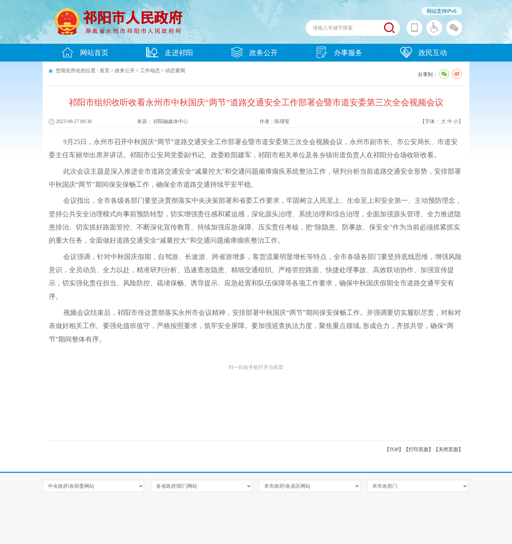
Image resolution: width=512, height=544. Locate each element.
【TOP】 (394, 449)
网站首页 (85, 52)
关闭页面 (448, 449)
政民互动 (423, 52)
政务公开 (254, 52)
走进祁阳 (169, 52)
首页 (105, 70)
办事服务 (338, 52)
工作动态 (150, 70)
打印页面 (418, 449)
